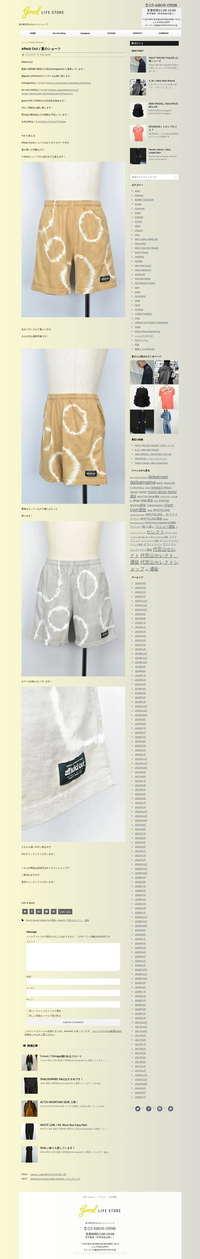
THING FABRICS (143, 313)
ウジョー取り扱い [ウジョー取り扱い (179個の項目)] (142, 526)
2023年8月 (140, 723)
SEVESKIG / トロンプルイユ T (150, 458)
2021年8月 (140, 829)
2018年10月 (141, 978)
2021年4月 (140, 846)
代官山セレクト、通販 (77, 920)
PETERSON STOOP (145, 283)
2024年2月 (140, 697)
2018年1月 (140, 1018)
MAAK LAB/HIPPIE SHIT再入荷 (48, 1174)
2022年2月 (140, 802)
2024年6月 (140, 679)
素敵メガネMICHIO (145, 349)
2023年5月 (140, 737)
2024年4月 (140, 688)
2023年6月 (140, 732)
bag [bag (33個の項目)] (131, 477)
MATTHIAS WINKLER (146, 239)
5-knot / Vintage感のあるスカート (61, 1056)
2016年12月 (141, 1075)
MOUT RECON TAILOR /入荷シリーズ (154, 445)
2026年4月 (140, 583)
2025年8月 (140, 618)
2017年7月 (140, 1044)
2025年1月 (140, 649)
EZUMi (138, 221)
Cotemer (140, 208)
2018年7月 (140, 991)
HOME (33, 33)
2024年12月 (141, 653)
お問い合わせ (88, 1197)
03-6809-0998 (161, 5)
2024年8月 (140, 671)
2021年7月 (140, 833)
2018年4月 (140, 1004)
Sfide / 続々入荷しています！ (57, 1148)
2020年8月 (140, 881)
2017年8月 (140, 1039)
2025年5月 (140, 631)
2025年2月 (140, 644)
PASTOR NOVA (142, 278)
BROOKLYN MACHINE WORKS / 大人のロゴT (55, 1178)
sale (137, 287)
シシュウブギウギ (144, 335)
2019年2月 (140, 960)
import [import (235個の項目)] (156, 487)
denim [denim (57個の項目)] (159, 483)
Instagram (85, 33)
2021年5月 (140, 842)
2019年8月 (140, 934)
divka (138, 212)
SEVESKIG (140, 296)
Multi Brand (32, 920)
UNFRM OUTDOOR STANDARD (151, 322)
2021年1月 (140, 859)
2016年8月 (140, 1092)
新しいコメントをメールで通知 (45, 1010)
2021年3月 (140, 851)
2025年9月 (140, 614)
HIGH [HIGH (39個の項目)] (147, 488)
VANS (138, 327)
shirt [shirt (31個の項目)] (156, 501)
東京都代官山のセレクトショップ (100, 1223)
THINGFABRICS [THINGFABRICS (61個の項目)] (155, 505)
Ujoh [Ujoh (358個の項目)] (169, 504)
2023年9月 (140, 719)
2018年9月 (140, 982)
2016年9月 (140, 1088)
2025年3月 (140, 640)
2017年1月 (140, 1070)
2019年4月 (140, 952)
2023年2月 (140, 750)
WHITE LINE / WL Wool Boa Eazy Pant (63, 1125)
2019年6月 (140, 943)
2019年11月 (141, 921)
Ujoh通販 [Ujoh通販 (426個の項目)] (138, 509)
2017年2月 (140, 1066)
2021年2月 (140, 855)
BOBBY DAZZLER (144, 199)
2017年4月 (140, 1057)
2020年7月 (140, 886)
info (137, 234)
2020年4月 (140, 899)
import (61, 920)
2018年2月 (140, 1013)
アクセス (101, 1197)
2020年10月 (141, 873)
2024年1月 (140, 701)
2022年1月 (140, 807)
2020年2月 (140, 908)
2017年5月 (140, 1053)
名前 (29, 976)
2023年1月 (140, 754)
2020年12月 (141, 864)
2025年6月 (140, 627)
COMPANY (163, 33)
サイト (29, 999)
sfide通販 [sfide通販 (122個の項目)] (146, 500)
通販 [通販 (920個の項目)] (154, 569)
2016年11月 (141, 1079)
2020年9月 (140, 877)
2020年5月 (140, 895)
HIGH (137, 226)
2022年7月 (140, 780)
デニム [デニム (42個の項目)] (168, 532)
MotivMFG (140, 243)
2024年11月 (141, 657)
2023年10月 (141, 715)
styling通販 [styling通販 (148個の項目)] (138, 505)
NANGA (138, 261)
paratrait (140, 274)
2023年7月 (140, 728)
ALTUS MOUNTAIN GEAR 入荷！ (59, 1102)
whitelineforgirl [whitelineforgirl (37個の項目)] (137, 515)
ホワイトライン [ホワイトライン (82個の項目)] (152, 544)
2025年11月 (141, 605)
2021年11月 (141, 816)
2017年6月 (140, 1048)
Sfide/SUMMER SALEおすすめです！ (61, 1079)
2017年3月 (140, 1061)
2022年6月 (140, 785)
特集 (137, 344)
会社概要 (113, 1197)
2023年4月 (140, 741)
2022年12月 (141, 758)
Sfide (137, 300)
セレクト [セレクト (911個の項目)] (155, 532)
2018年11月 (141, 974)
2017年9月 (140, 1035)
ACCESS (111, 33)
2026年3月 (140, 587)
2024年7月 (140, 675)
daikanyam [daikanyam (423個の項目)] (158, 476)
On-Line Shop (59, 33)
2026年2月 (140, 592)
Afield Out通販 (48, 920)
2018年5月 (140, 1000)
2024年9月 (140, 666)
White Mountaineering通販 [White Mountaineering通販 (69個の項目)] (160, 522)
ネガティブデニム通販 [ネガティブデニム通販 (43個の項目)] (158, 537)
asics (137, 190)
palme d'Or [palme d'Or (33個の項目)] (165, 497)
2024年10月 (141, 662)
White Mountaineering (147, 331)
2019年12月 (141, 917)
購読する (137, 43)
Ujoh (137, 318)
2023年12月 (141, 706)
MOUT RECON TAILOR (147, 248)
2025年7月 (140, 622)
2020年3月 (140, 903)
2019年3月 (140, 956)
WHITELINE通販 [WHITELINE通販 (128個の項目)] (151, 519)
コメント (30, 941)
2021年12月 (141, 811)
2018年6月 (140, 996)
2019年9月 (140, 930)
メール (30, 988)
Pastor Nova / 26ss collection (159, 151)
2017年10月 (141, 1031)
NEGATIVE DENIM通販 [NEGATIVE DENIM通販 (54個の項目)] (148, 496)
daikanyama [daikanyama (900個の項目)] (143, 482)
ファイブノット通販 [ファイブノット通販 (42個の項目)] (150, 540)
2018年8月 (140, 987)
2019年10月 (141, 925)
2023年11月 (141, 710)
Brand (138, 204)
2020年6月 (140, 890)
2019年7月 (140, 939)
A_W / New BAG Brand (162, 80)
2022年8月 (140, 776)
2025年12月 (141, 600)
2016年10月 (141, 1083)
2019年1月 (140, 965)
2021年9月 (140, 824)
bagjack (139, 195)
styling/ (139, 309)
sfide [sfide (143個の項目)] (136, 500)
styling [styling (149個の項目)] (164, 500)
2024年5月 (140, 684)
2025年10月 (141, 609)
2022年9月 (140, 772)
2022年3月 (140, 798)
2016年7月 (140, 1097)
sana (137, 291)
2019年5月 (140, 947)
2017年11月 (141, 1026)
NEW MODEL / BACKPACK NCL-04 (153, 454)
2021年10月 (141, 820)
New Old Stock (143, 265)
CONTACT (137, 33)
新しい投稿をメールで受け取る (45, 1015)
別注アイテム (141, 340)
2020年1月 (140, 912)
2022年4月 (140, 794)
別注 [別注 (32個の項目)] (147, 570)
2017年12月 (141, 1022)
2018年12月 (141, 969)
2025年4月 (140, 636)
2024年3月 (140, 693)
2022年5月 (140, 789)
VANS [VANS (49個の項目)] (149, 510)
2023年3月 (140, 745)
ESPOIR (139, 217)
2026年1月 (140, 596)
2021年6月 (140, 838)
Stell (137, 305)
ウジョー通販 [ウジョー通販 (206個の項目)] (165, 526)
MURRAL (139, 256)
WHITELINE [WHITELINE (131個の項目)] (161, 510)
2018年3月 (140, 1009)
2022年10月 (141, 767)
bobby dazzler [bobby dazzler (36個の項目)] (140, 477)
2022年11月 (141, 763)
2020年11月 (141, 868)
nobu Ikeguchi (143, 269)
